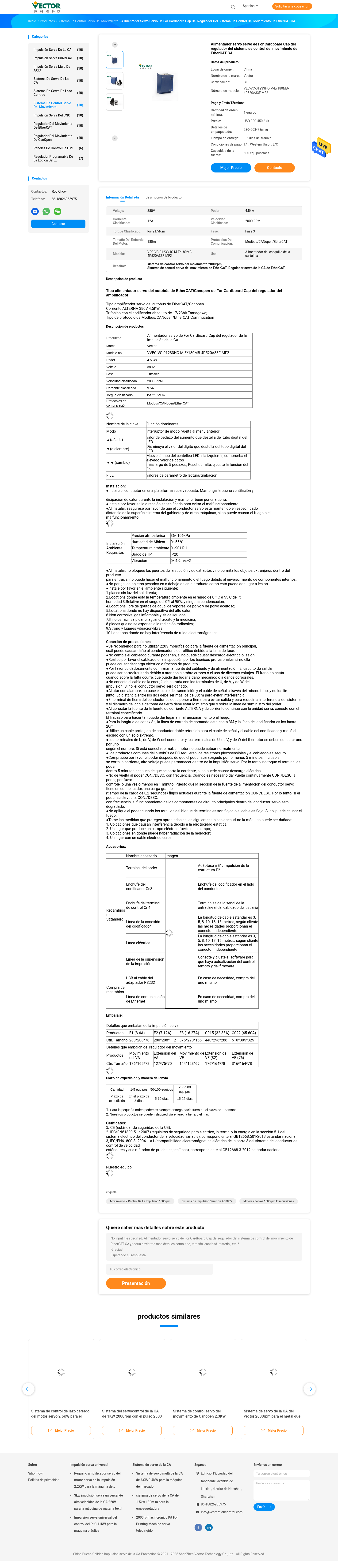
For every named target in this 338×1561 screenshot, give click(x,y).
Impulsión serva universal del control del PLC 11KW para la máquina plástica (95, 1524)
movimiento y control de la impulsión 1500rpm (140, 1201)
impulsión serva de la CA (58, 49)
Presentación (136, 1283)
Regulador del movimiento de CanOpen (58, 138)
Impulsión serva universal (58, 58)
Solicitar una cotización (292, 6)
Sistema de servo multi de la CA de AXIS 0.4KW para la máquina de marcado (159, 1479)
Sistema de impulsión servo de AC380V (207, 1201)
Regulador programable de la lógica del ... (58, 158)
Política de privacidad (43, 1480)
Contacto (58, 224)
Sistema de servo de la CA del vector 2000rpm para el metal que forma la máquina (272, 1416)
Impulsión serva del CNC (58, 115)
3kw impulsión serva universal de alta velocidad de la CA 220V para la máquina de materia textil (98, 1502)
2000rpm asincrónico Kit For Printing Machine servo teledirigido (157, 1524)
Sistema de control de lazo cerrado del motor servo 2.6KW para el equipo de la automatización (60, 1416)
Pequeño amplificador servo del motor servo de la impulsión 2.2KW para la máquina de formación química (97, 1480)
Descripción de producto (164, 197)
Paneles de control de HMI (58, 148)
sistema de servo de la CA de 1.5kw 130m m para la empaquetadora (157, 1502)
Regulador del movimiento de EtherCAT (58, 125)
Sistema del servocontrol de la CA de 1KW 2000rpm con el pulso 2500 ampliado (132, 1416)
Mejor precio (231, 167)
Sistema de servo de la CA (58, 80)
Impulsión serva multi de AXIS (58, 68)
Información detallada (122, 197)
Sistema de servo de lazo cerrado (58, 93)
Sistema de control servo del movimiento (58, 105)
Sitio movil (35, 1473)
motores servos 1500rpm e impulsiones (268, 1201)
